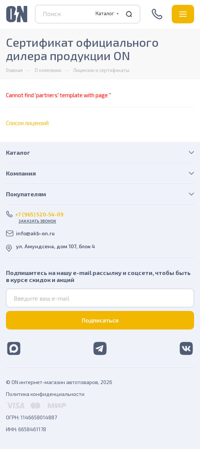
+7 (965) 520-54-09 (157, 14)
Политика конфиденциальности (45, 394)
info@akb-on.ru (35, 233)
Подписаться (100, 320)
